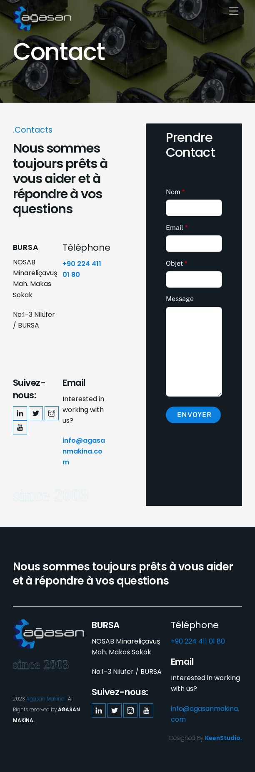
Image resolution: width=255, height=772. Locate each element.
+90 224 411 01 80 (198, 641)
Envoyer (194, 415)
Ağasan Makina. (45, 698)
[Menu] (233, 11)
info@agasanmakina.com (83, 451)
